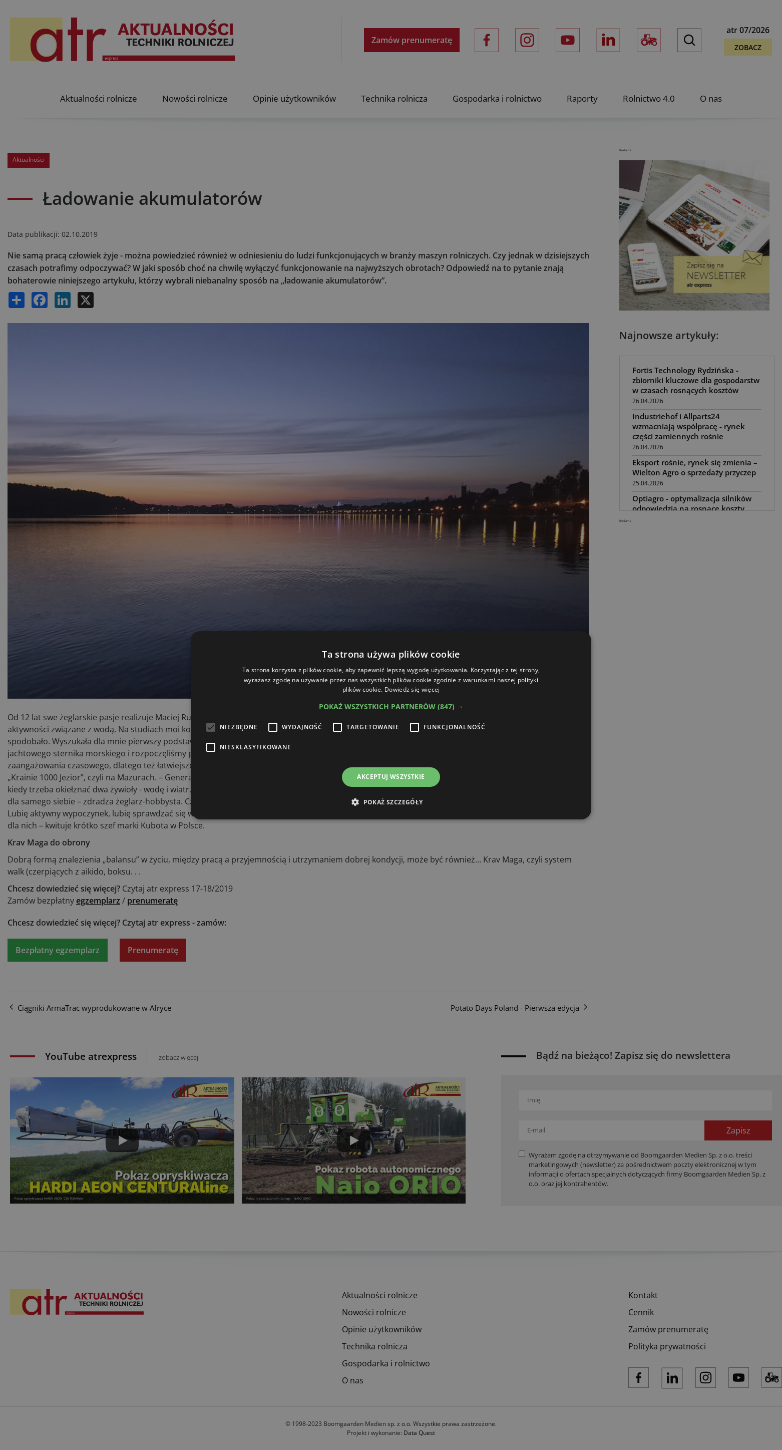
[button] (391, 706)
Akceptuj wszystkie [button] (391, 776)
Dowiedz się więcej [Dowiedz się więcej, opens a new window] (412, 689)
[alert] (391, 725)
